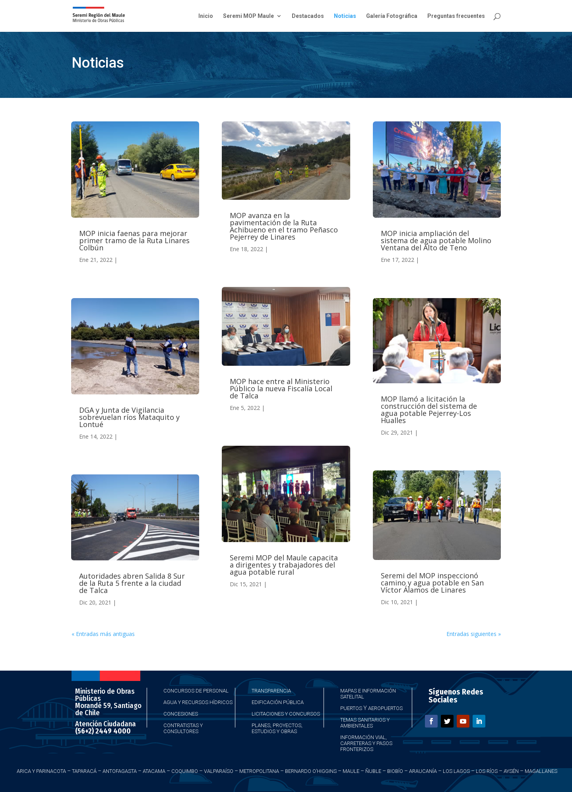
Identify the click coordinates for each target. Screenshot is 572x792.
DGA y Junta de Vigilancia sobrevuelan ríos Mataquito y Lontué (129, 417)
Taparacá (84, 771)
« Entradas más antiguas (103, 634)
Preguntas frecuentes (456, 16)
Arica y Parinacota (41, 771)
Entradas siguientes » (473, 634)
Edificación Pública (278, 702)
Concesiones (180, 714)
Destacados (308, 16)
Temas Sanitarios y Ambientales (365, 723)
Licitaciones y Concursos (286, 714)
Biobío (395, 771)
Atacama (154, 771)
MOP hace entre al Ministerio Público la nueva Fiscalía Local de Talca (281, 388)
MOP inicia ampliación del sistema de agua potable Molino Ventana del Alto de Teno (436, 240)
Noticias (345, 16)
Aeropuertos (385, 708)
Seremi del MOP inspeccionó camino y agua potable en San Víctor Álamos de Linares (432, 583)
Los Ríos (487, 771)
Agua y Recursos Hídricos (198, 702)
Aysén (511, 771)
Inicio (205, 16)
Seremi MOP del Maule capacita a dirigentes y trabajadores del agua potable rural (284, 565)
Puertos (351, 708)
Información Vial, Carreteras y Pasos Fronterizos (366, 743)
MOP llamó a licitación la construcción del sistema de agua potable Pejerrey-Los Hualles (429, 409)
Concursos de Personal (196, 691)
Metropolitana (259, 771)
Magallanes (541, 771)
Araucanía (423, 771)
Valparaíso (218, 771)
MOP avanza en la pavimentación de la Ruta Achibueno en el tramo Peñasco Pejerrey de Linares (284, 226)
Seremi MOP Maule (248, 16)
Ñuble (373, 771)
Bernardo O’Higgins (311, 771)
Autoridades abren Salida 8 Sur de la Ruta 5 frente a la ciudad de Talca (132, 583)
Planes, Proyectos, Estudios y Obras (277, 728)
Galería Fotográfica (391, 16)
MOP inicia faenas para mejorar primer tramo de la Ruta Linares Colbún (134, 240)
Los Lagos (456, 771)
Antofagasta (120, 771)
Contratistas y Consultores (183, 728)
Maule (351, 771)
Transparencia (271, 691)
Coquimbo (184, 771)
